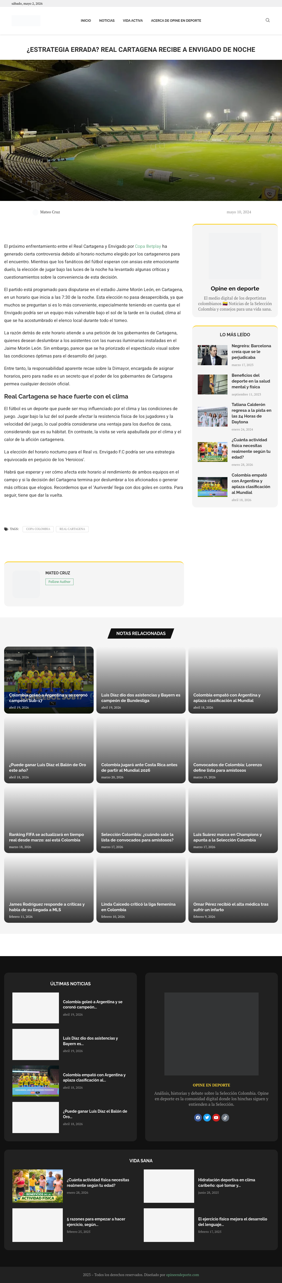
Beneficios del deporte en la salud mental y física (251, 381)
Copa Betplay (148, 246)
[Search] (267, 20)
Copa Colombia (38, 529)
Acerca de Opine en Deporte (176, 21)
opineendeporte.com (182, 1274)
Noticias (107, 21)
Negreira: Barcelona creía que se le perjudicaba (251, 351)
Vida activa (133, 21)
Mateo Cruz (46, 211)
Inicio (86, 21)
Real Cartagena (72, 529)
